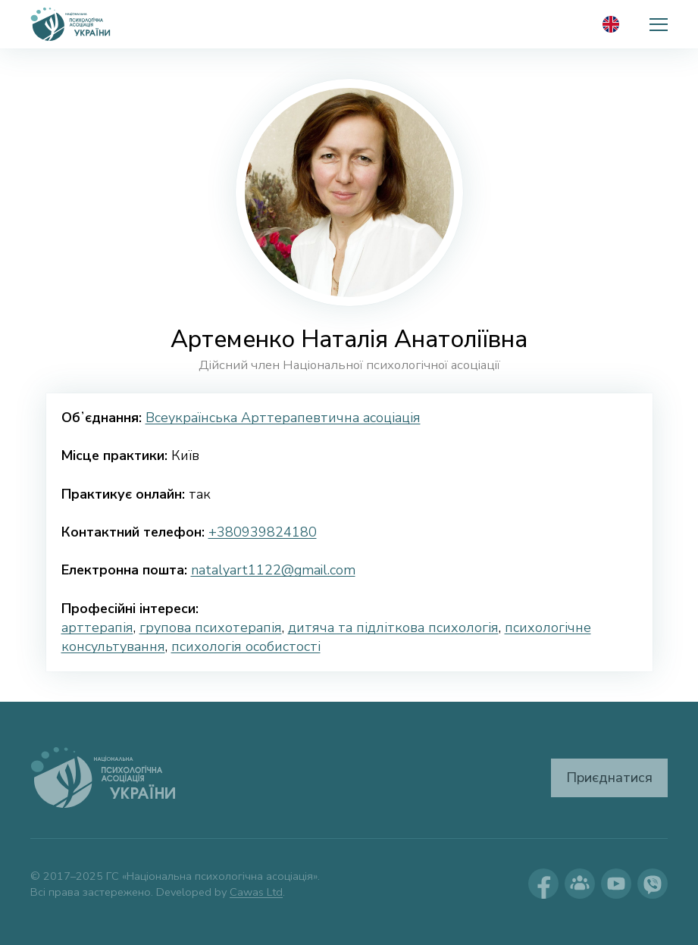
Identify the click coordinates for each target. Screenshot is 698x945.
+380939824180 (262, 532)
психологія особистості (246, 646)
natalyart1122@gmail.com (273, 570)
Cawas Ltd (256, 892)
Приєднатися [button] (609, 777)
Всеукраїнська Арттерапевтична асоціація (283, 417)
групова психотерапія (210, 627)
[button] (658, 24)
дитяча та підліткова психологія (393, 627)
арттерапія (97, 627)
